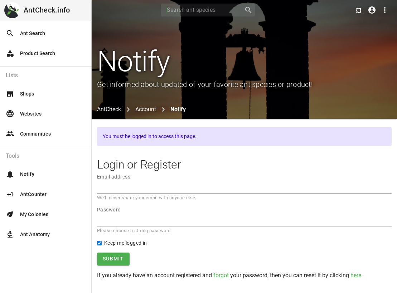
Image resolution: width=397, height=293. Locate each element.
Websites (24, 113)
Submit (113, 259)
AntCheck (109, 109)
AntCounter (26, 194)
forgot (221, 275)
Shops (20, 93)
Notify (20, 174)
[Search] (200, 10)
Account (145, 109)
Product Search (30, 53)
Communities (28, 134)
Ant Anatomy (28, 234)
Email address (113, 177)
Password (109, 210)
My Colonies (27, 214)
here (355, 275)
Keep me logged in (125, 243)
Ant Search (25, 33)
